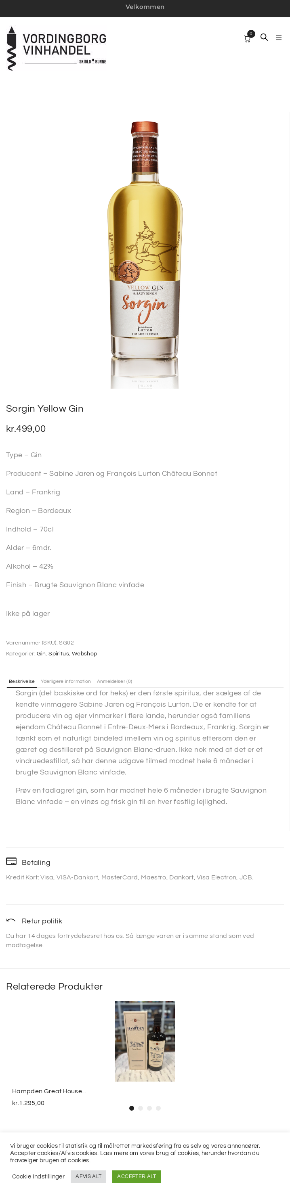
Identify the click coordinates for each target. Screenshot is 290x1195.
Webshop (84, 654)
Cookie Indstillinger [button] (38, 1177)
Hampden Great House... (49, 1091)
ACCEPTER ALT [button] (136, 1176)
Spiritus (58, 654)
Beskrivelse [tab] (22, 681)
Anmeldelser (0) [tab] (114, 681)
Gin (41, 654)
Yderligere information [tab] (66, 681)
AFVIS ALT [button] (88, 1176)
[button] (278, 37)
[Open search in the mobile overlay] (264, 37)
